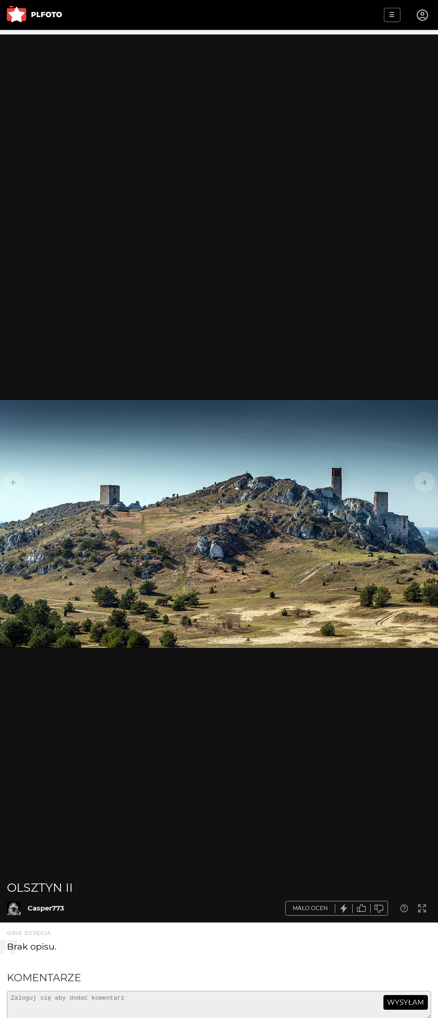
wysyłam (405, 1002)
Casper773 (46, 908)
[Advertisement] (219, 98)
